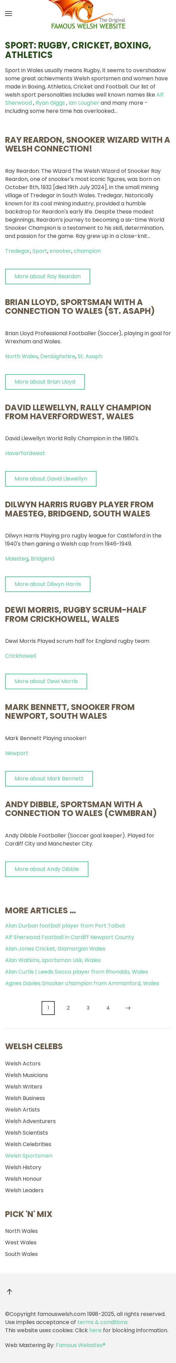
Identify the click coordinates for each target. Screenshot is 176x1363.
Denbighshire (57, 356)
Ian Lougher (84, 103)
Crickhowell (20, 656)
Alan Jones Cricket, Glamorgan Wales (55, 949)
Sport (39, 251)
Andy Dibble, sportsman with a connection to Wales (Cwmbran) (81, 809)
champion (87, 251)
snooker (60, 251)
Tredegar (17, 251)
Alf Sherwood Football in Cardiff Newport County (69, 937)
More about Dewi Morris (46, 681)
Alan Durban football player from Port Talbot (65, 926)
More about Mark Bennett (49, 778)
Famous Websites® (80, 1345)
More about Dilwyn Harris (48, 584)
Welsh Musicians (26, 1075)
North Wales (21, 356)
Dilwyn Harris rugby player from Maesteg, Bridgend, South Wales (79, 509)
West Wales (20, 1242)
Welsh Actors (23, 1063)
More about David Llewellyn (51, 479)
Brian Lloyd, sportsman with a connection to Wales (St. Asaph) (80, 307)
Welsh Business (25, 1098)
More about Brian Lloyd (45, 382)
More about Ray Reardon (48, 276)
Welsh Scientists (26, 1133)
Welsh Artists (22, 1110)
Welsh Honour (23, 1179)
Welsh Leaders (24, 1190)
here (95, 1330)
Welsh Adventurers (30, 1121)
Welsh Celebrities (28, 1144)
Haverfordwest (25, 453)
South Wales (21, 1254)
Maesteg (16, 559)
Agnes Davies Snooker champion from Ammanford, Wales (82, 983)
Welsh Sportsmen (28, 1156)
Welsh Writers (23, 1087)
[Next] (127, 1008)
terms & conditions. (103, 1322)
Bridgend (42, 559)
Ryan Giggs (50, 103)
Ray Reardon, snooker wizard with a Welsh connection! (87, 144)
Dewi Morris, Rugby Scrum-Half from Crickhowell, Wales (76, 614)
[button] (8, 13)
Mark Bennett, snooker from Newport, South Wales (70, 711)
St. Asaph (90, 356)
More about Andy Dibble (47, 869)
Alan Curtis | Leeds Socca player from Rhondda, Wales (76, 972)
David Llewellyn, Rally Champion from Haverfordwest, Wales (78, 412)
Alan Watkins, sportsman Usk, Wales (53, 960)
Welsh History (23, 1167)
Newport (16, 753)
